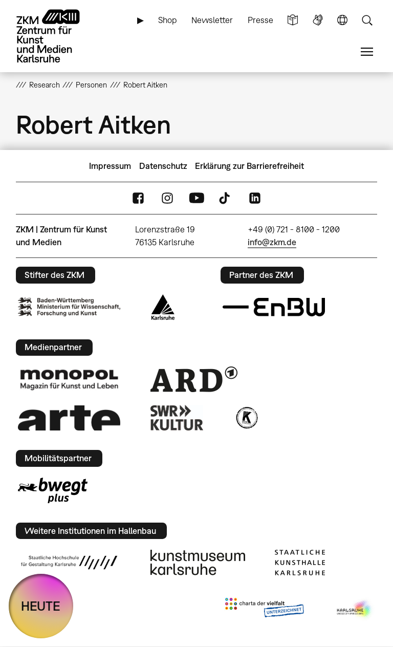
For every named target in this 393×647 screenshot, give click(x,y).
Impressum (110, 166)
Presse (260, 20)
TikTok (225, 198)
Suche (367, 20)
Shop (167, 20)
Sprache (342, 20)
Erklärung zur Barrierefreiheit (249, 166)
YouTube (196, 198)
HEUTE (40, 605)
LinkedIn (255, 198)
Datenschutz (163, 166)
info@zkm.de (272, 242)
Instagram (167, 198)
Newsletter (212, 20)
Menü (367, 51)
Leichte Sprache (292, 20)
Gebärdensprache (318, 20)
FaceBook (138, 198)
